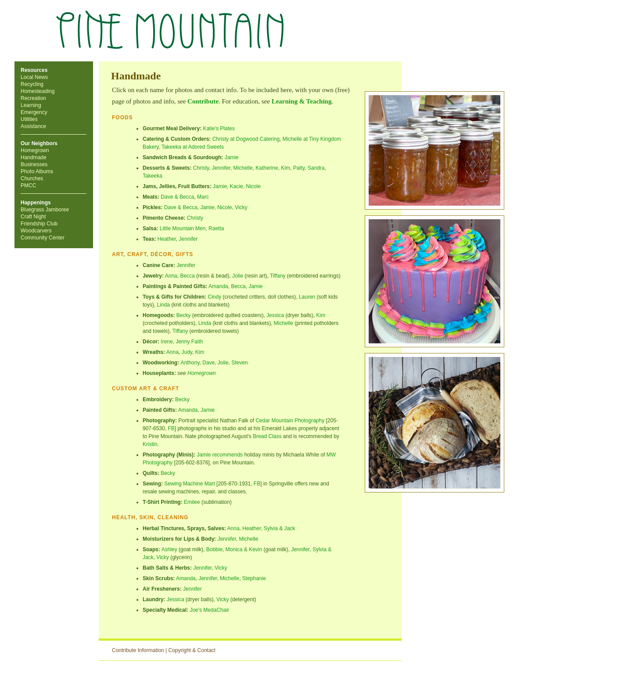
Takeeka (152, 176)
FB (171, 428)
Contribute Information (138, 650)
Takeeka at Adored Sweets (193, 147)
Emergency (34, 112)
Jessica (275, 315)
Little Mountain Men (183, 228)
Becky (183, 315)
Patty (299, 168)
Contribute (203, 101)
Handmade (34, 157)
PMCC (28, 185)
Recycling (32, 84)
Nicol (252, 186)
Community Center (43, 238)
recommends (227, 455)
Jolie (237, 276)
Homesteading (37, 91)
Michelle (243, 168)
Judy (187, 352)
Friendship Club (39, 224)
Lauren (307, 297)
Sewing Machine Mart (189, 484)
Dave (208, 363)
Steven (239, 363)
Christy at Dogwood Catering (246, 139)
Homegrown (35, 150)
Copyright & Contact (192, 650)
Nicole (224, 207)
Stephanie (254, 578)
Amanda (218, 286)
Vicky (241, 207)
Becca (187, 276)
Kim (285, 168)
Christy (201, 168)
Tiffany (277, 276)
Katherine (266, 168)
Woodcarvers (36, 231)
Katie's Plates (218, 128)
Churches (32, 178)
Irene (166, 342)
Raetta (216, 228)
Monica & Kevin (244, 549)
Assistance (33, 126)
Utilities (29, 119)
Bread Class (267, 436)
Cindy (214, 297)
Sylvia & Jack (279, 528)
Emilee (192, 502)
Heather (167, 239)
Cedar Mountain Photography (289, 420)
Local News (34, 77)
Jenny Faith (189, 342)
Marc (203, 197)
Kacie (236, 186)
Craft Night (33, 217)
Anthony (189, 363)
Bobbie (214, 549)
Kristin (150, 444)
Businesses (34, 164)
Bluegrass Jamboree (45, 210)
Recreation (33, 98)
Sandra (316, 168)
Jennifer (221, 168)
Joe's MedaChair (209, 610)
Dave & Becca (177, 197)
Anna (171, 276)
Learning (31, 105)
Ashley (169, 549)
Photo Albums (37, 171)
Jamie (232, 157)
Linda (163, 305)
